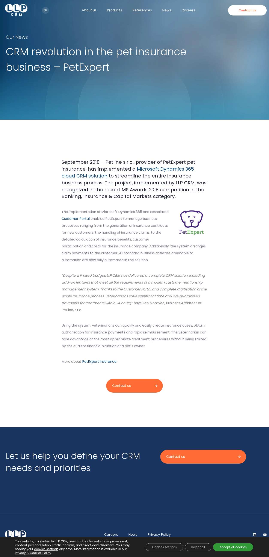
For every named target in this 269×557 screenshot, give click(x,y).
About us (89, 10)
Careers (188, 10)
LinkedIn (254, 534)
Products (114, 10)
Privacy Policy (159, 534)
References (142, 10)
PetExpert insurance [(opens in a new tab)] (99, 361)
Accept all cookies (233, 547)
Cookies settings (164, 547)
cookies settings (46, 549)
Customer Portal (76, 218)
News (166, 10)
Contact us (247, 10)
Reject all (198, 547)
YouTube (265, 534)
